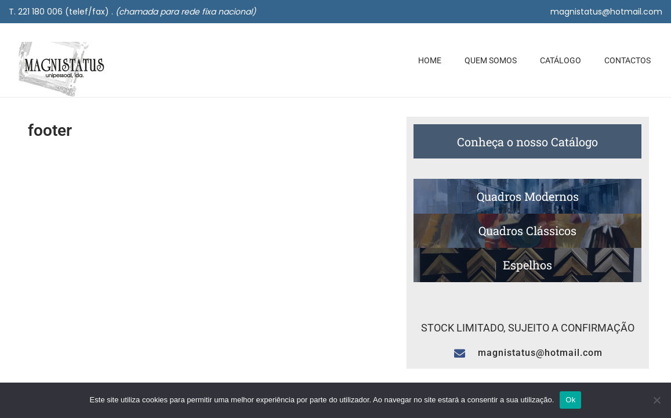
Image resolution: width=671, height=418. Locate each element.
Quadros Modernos (528, 196)
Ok (570, 399)
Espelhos (527, 264)
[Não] (656, 400)
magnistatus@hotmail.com (606, 11)
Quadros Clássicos (527, 230)
